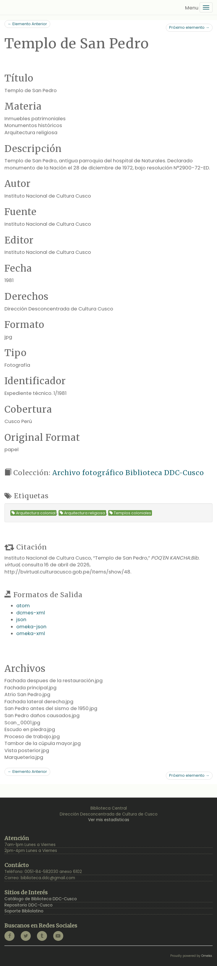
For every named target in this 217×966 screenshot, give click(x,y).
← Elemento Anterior (27, 24)
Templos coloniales (130, 512)
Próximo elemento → (189, 27)
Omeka (206, 956)
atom (23, 605)
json (21, 619)
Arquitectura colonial (34, 512)
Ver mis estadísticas (108, 820)
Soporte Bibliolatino (23, 911)
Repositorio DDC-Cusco (28, 905)
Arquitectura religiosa (82, 512)
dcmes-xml (30, 612)
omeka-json (31, 626)
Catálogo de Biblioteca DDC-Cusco (40, 899)
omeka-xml (30, 633)
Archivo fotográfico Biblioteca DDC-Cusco (128, 472)
